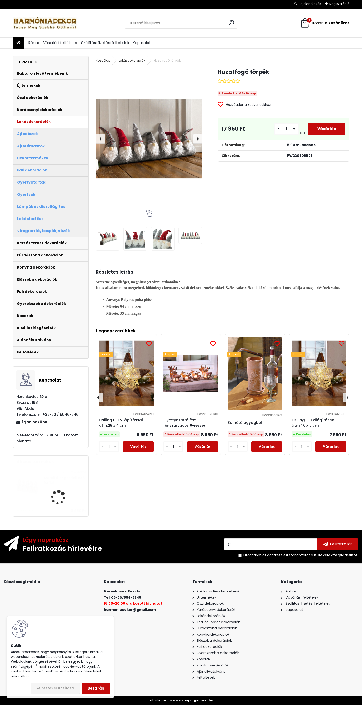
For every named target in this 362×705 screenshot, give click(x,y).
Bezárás (95, 688)
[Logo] (45, 23)
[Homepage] (18, 43)
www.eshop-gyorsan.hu (191, 700)
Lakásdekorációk (132, 60)
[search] (231, 22)
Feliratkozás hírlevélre (62, 548)
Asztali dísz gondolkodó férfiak (64, 480)
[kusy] (286, 129)
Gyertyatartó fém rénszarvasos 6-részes (184, 422)
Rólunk (33, 42)
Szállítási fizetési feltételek (105, 42)
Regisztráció (339, 3)
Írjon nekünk (34, 422)
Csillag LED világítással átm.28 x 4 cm (121, 422)
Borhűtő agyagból (245, 422)
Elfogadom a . (300, 555)
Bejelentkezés (310, 3)
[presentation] (100, 139)
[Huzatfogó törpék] (149, 139)
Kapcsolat (142, 42)
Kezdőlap (103, 60)
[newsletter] (338, 544)
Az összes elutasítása (55, 688)
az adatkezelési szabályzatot (286, 555)
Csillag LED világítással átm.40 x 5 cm (313, 422)
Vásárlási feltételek (60, 42)
